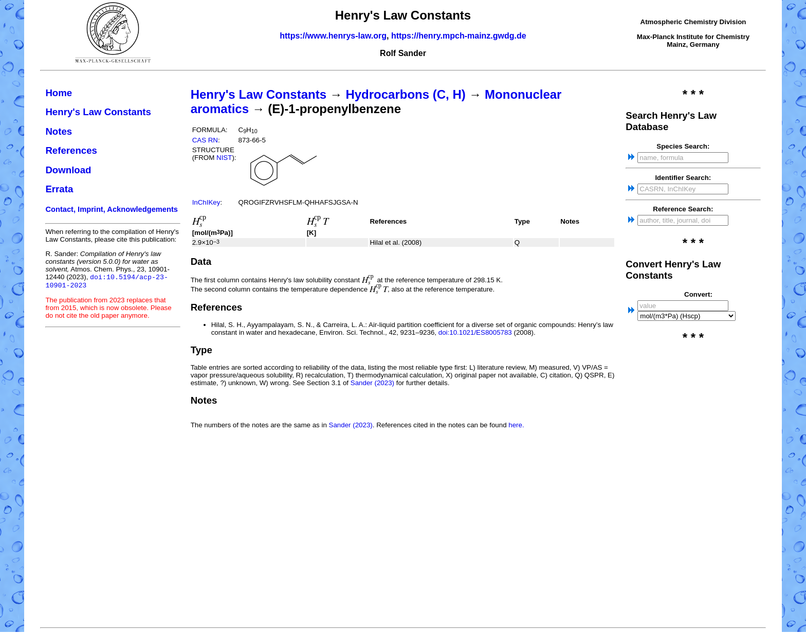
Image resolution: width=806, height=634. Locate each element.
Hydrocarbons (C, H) (405, 94)
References (71, 150)
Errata (59, 189)
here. (516, 425)
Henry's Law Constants (98, 111)
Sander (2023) (372, 383)
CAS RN (205, 140)
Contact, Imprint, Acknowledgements (111, 209)
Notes (58, 131)
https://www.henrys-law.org (333, 35)
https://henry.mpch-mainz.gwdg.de (458, 35)
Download (68, 170)
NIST (224, 157)
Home (58, 92)
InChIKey (206, 202)
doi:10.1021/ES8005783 (475, 332)
